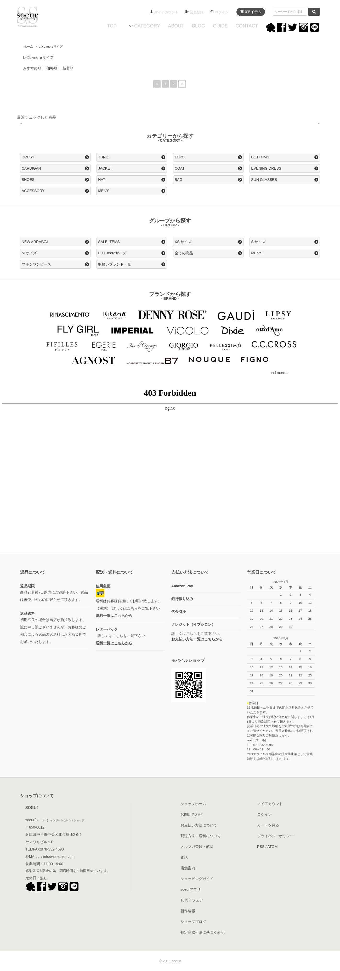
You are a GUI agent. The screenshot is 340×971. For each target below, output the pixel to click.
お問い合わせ (191, 814)
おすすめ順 (32, 68)
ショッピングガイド (196, 879)
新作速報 (187, 911)
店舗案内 (187, 868)
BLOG (198, 25)
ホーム (28, 46)
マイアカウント (166, 12)
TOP (112, 25)
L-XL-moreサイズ (51, 46)
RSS (261, 846)
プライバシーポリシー (275, 836)
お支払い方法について (198, 825)
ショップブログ (193, 922)
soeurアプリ (190, 889)
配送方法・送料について (200, 836)
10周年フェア (191, 900)
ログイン (222, 12)
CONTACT (247, 25)
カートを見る (268, 825)
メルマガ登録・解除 (196, 846)
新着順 (68, 68)
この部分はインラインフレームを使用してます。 (170, 470)
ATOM (272, 846)
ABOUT (176, 25)
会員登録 (196, 12)
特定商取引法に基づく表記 (202, 932)
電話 (184, 857)
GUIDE (220, 25)
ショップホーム (193, 804)
